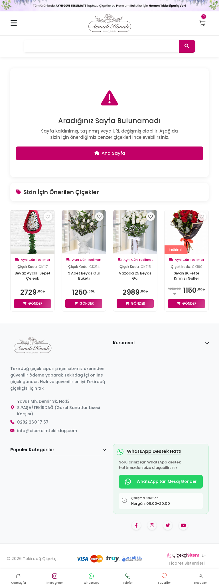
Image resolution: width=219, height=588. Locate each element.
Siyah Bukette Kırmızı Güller (186, 276)
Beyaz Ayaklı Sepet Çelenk (32, 276)
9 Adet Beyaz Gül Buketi (84, 276)
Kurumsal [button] (161, 343)
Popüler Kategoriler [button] (58, 450)
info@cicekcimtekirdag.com (47, 431)
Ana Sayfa (109, 153)
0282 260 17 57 (32, 422)
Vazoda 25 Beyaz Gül (135, 276)
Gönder (32, 303)
